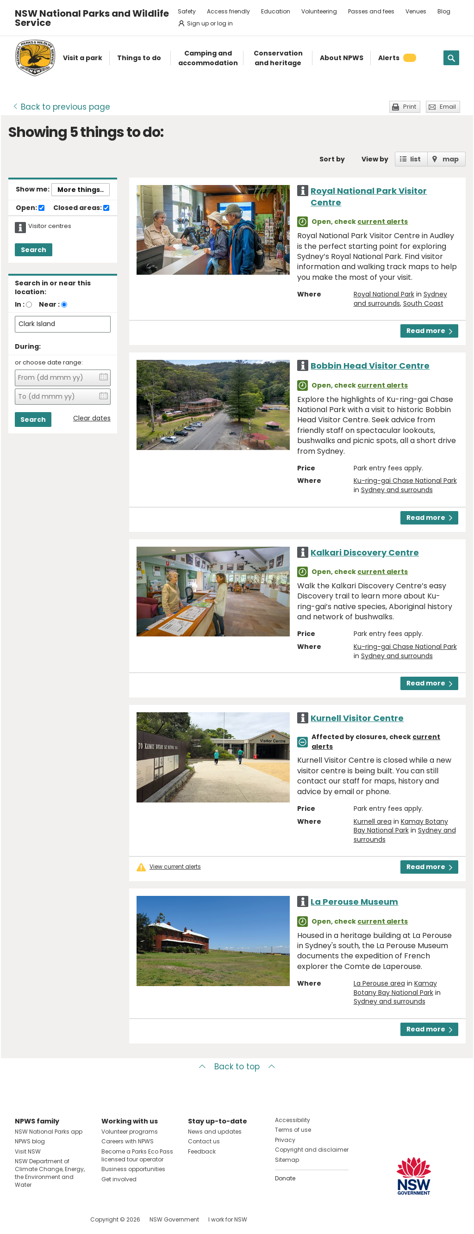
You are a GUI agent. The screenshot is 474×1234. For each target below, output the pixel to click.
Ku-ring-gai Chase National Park (405, 480)
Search (33, 249)
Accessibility (292, 1120)
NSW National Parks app (48, 1131)
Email (448, 106)
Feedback (202, 1151)
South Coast (423, 303)
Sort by (332, 159)
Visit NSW (28, 1151)
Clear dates (92, 418)
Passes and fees (371, 11)
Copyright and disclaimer (312, 1150)
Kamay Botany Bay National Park (401, 826)
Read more (429, 330)
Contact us (204, 1141)
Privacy (285, 1140)
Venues (415, 11)
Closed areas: (81, 208)
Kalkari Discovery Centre (365, 552)
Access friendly (228, 11)
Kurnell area (373, 821)
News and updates (215, 1131)
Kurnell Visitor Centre (357, 718)
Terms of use (293, 1130)
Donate (285, 1178)
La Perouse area (379, 983)
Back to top (237, 1066)
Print (409, 106)
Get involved (119, 1179)
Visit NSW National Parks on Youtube (63, 1219)
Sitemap (287, 1160)
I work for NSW (227, 1219)
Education (275, 11)
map (451, 159)
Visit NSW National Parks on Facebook (23, 1219)
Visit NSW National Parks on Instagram (43, 1219)
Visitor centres (49, 226)
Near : (49, 304)
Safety (187, 11)
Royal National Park (384, 294)
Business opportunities (133, 1169)
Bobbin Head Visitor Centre (370, 365)
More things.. (80, 189)
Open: (30, 208)
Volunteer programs (129, 1131)
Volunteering (319, 11)
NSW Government (174, 1219)
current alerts (382, 221)
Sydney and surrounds (397, 489)
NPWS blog (30, 1141)
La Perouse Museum (354, 901)
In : (20, 304)
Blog (443, 11)
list (415, 159)
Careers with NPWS (127, 1141)
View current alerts (175, 866)
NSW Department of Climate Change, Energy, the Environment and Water (50, 1172)
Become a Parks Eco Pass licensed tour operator (137, 1155)
